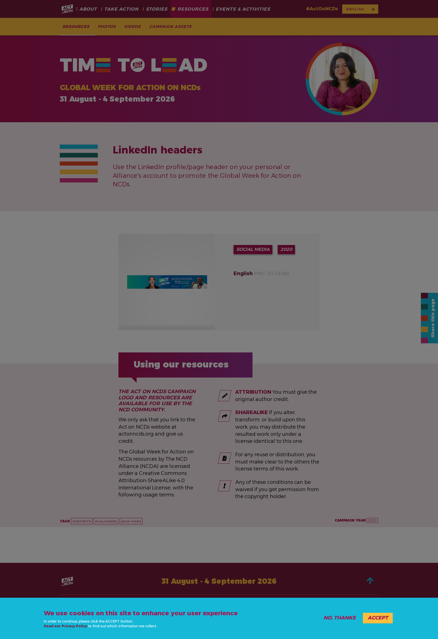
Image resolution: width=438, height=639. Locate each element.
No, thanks (339, 618)
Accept (378, 618)
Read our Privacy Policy (65, 626)
